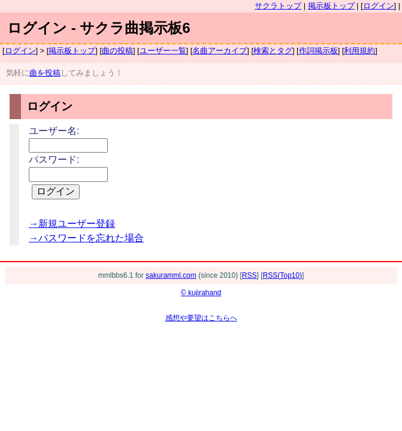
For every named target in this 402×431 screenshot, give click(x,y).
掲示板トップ (331, 5)
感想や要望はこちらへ (201, 318)
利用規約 (359, 50)
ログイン (378, 5)
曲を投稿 (45, 72)
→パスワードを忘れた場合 (86, 238)
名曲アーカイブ (219, 50)
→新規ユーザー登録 (72, 223)
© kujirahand (201, 293)
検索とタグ (272, 50)
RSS (249, 275)
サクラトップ (278, 5)
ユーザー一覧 (163, 50)
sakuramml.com (171, 275)
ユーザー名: (54, 131)
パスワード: (54, 159)
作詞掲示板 (318, 50)
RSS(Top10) (282, 275)
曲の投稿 (117, 50)
